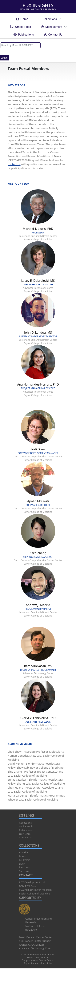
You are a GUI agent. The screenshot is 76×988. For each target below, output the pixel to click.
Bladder (23, 852)
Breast (22, 856)
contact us (14, 164)
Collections (25, 822)
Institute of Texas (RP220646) (35, 928)
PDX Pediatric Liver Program (35, 889)
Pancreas (24, 867)
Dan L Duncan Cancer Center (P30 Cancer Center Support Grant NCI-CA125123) (36, 941)
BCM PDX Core (27, 886)
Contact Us (25, 837)
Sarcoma (24, 871)
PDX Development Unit (32, 882)
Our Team (24, 834)
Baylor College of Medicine (34, 893)
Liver (22, 863)
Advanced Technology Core (34, 948)
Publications (26, 830)
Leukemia (24, 860)
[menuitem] (22, 19)
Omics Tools (26, 826)
